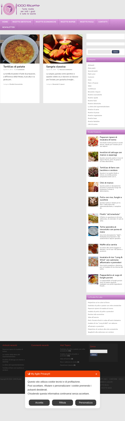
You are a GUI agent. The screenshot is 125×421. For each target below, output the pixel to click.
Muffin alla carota (108, 244)
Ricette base (92, 118)
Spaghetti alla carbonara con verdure (101, 332)
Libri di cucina (92, 124)
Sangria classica (56, 66)
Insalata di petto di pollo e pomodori (101, 311)
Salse (90, 86)
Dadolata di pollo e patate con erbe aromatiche (104, 305)
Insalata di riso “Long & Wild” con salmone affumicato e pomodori (111, 260)
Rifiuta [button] (62, 402)
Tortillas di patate (14, 66)
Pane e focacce (93, 83)
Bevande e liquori (59, 84)
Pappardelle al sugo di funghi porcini (111, 276)
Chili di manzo (106, 183)
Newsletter (8, 27)
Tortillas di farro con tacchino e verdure (109, 168)
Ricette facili (87, 22)
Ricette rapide (68, 22)
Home (5, 22)
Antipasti (91, 65)
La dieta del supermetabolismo (99, 106)
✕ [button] (96, 374)
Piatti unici (91, 74)
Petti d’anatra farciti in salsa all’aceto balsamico (104, 320)
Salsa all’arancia (93, 317)
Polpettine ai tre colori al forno (99, 302)
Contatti (102, 22)
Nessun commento (66, 69)
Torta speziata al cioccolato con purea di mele (111, 229)
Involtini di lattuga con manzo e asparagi (111, 153)
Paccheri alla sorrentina (96, 314)
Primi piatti (91, 68)
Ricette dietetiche (22, 22)
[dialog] (62, 389)
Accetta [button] (39, 402)
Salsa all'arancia (65, 359)
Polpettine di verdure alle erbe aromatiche (103, 329)
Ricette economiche (46, 22)
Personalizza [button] (86, 402)
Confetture (92, 89)
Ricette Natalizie (94, 121)
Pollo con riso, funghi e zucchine (111, 198)
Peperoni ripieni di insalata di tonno (108, 138)
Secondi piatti (93, 71)
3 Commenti (20, 69)
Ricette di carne (93, 109)
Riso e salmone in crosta (68, 362)
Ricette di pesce (93, 112)
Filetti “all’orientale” (110, 214)
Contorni (91, 77)
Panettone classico (66, 365)
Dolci (89, 80)
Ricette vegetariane (95, 115)
